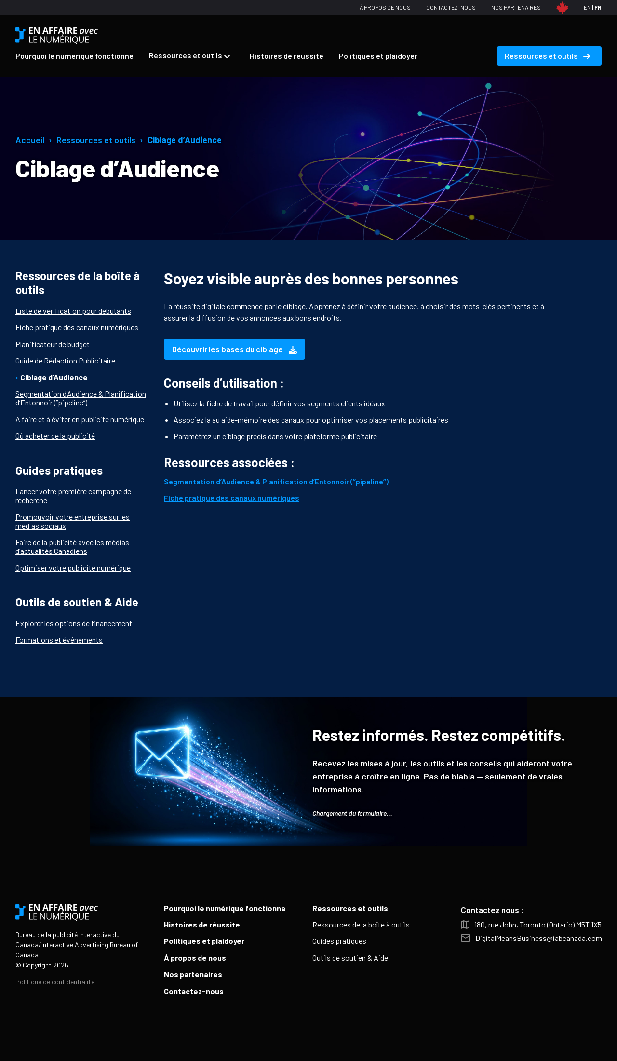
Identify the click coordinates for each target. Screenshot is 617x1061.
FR (598, 7)
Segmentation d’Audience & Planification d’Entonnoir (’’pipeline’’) (276, 481)
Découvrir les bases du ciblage (234, 349)
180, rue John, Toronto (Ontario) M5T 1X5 (538, 924)
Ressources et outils (95, 139)
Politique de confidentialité (54, 982)
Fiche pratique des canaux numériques (231, 497)
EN (587, 7)
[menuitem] (74, 56)
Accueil (29, 139)
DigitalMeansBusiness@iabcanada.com (538, 938)
